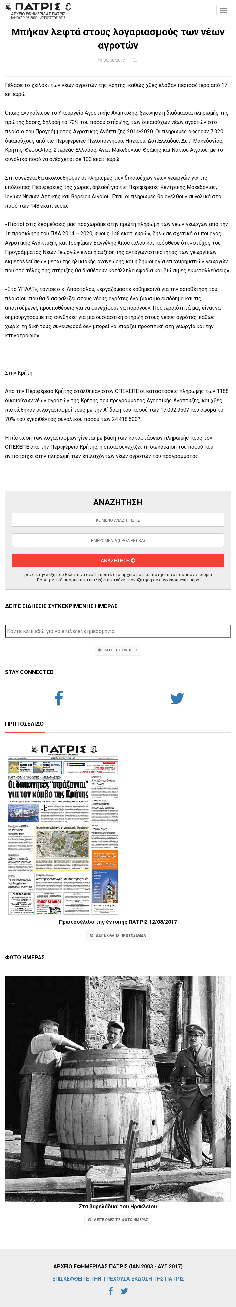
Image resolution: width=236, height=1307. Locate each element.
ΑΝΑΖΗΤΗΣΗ (118, 561)
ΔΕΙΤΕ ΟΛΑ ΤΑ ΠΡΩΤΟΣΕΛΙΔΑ (118, 935)
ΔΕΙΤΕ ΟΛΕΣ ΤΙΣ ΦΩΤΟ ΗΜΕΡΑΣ (118, 1220)
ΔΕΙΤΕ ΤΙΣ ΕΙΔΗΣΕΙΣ (118, 650)
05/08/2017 (114, 60)
